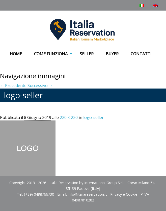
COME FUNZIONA (51, 54)
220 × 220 (69, 117)
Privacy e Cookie (123, 194)
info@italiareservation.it (87, 194)
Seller (87, 54)
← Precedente (13, 85)
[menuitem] (16, 54)
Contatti (141, 54)
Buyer (112, 54)
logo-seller (93, 117)
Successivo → (40, 85)
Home (16, 54)
